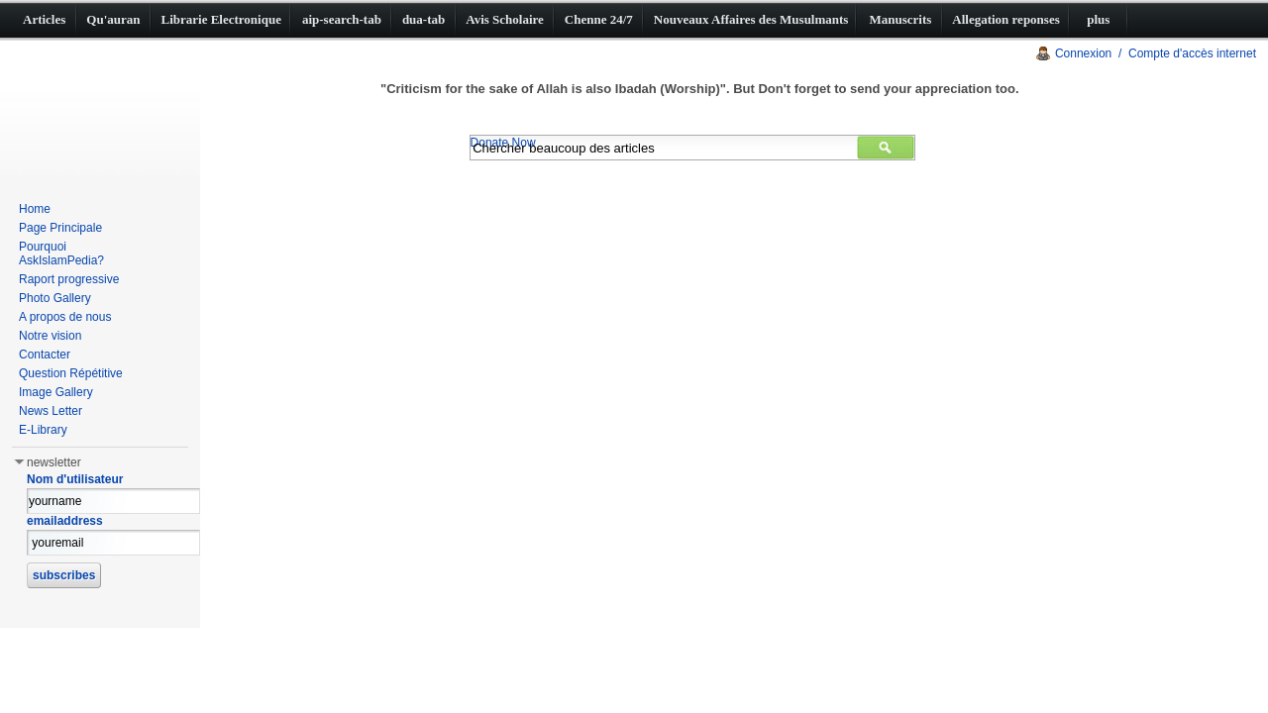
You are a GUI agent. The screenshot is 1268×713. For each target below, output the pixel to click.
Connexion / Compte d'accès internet (1155, 53)
